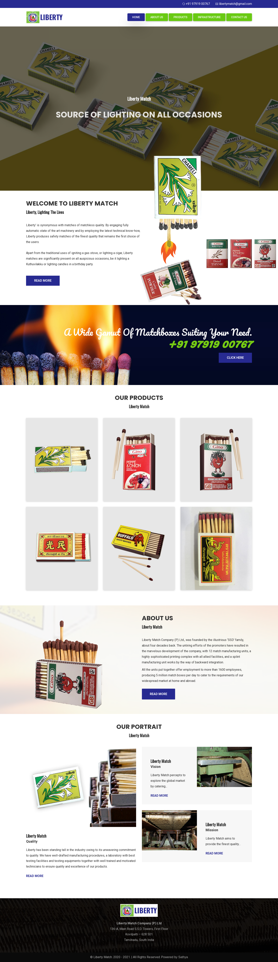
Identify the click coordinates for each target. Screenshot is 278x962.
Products (180, 17)
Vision (156, 767)
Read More (43, 280)
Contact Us (239, 17)
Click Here (235, 357)
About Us (156, 17)
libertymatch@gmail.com (235, 4)
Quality (31, 841)
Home (136, 17)
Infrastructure (209, 17)
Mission (212, 830)
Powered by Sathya (174, 957)
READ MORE (158, 694)
